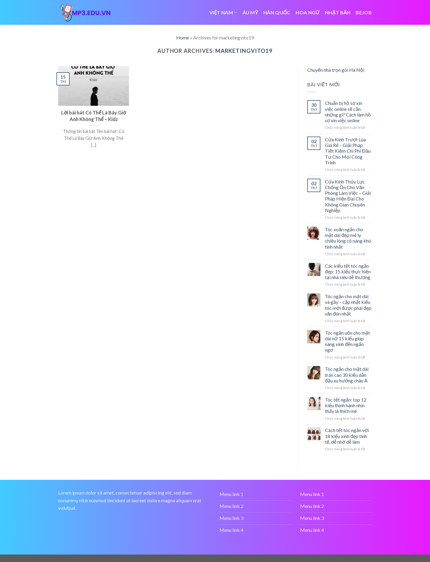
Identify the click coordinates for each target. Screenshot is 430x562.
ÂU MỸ (250, 12)
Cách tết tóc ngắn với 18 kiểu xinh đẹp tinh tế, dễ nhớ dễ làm (347, 435)
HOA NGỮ (308, 12)
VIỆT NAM (223, 12)
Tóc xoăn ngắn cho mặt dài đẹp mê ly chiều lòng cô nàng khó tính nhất (348, 237)
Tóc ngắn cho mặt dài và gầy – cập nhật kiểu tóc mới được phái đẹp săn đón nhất (348, 304)
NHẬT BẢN (337, 12)
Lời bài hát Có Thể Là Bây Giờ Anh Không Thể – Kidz (93, 116)
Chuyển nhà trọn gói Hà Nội (335, 70)
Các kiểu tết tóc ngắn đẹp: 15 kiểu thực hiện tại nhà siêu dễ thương (348, 271)
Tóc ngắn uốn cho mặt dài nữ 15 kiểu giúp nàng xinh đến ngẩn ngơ (347, 341)
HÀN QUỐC (276, 12)
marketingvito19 (244, 51)
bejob (364, 12)
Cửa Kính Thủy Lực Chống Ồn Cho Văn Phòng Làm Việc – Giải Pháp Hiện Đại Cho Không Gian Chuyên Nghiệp (348, 196)
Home (182, 37)
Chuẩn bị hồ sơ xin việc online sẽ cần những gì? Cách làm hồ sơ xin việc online (348, 111)
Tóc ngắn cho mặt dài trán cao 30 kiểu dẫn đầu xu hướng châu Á (346, 374)
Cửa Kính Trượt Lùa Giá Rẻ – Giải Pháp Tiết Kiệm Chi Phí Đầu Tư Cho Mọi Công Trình (348, 151)
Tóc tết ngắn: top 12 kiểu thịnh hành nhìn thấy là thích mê (345, 405)
